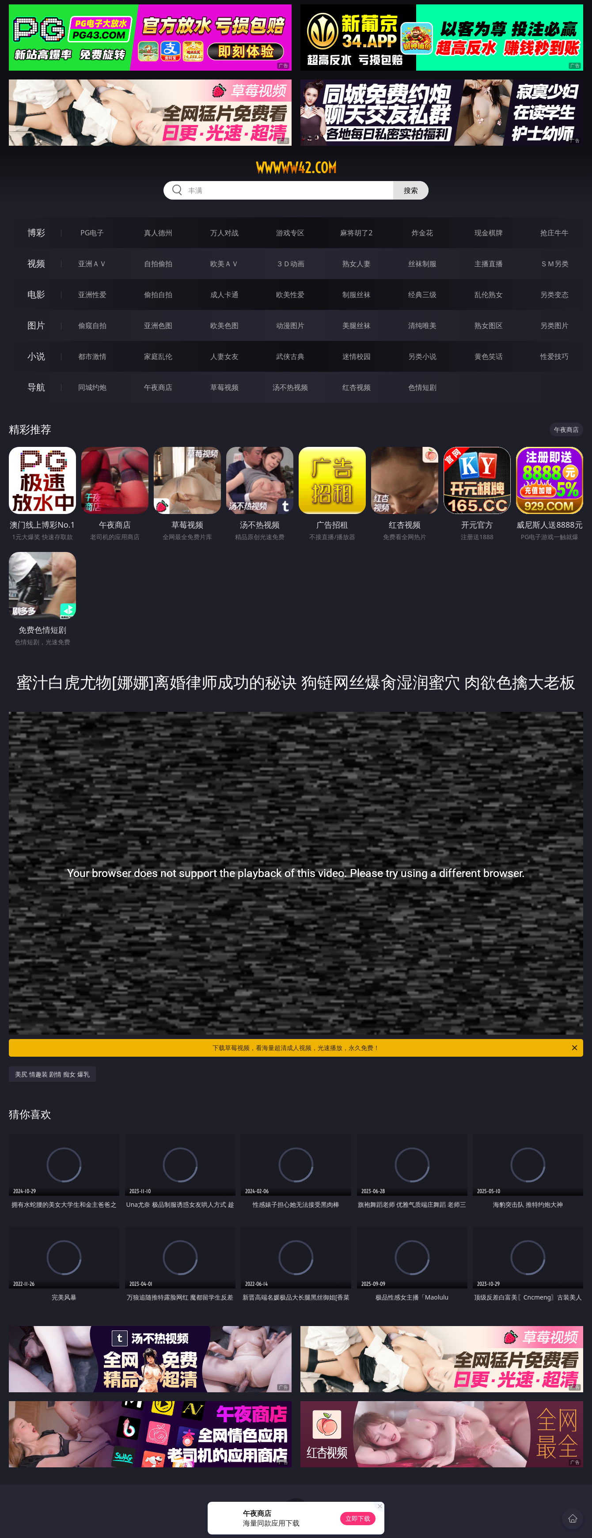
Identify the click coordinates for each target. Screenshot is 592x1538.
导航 (36, 387)
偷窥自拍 (92, 325)
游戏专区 (290, 233)
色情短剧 (422, 387)
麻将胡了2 (356, 233)
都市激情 (92, 356)
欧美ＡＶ (224, 263)
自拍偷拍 (158, 263)
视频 (36, 263)
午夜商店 (158, 387)
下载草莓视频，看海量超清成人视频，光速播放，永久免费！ (396, 1048)
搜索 (411, 190)
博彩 (36, 232)
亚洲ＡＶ (92, 263)
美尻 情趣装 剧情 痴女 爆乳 (52, 1074)
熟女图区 (488, 325)
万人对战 (224, 233)
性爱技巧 (554, 356)
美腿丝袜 (356, 325)
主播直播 (488, 263)
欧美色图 (224, 325)
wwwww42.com (296, 168)
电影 (36, 294)
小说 (36, 356)
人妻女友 (224, 356)
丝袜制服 (422, 263)
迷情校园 (356, 356)
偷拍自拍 (158, 294)
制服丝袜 (356, 294)
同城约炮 (92, 387)
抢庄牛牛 (554, 233)
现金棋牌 (488, 233)
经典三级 (422, 294)
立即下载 (357, 1518)
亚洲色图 (158, 325)
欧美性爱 (290, 294)
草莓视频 (224, 387)
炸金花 (422, 233)
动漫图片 (290, 325)
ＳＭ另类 (554, 263)
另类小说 (422, 356)
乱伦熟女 (488, 294)
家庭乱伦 (158, 356)
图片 (36, 325)
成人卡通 (224, 294)
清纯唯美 (422, 325)
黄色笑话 (488, 356)
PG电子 (92, 233)
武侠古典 (290, 356)
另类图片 (554, 325)
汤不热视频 (290, 387)
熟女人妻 (356, 263)
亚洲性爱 (92, 294)
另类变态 (554, 294)
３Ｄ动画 (290, 263)
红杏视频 (356, 387)
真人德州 (158, 233)
